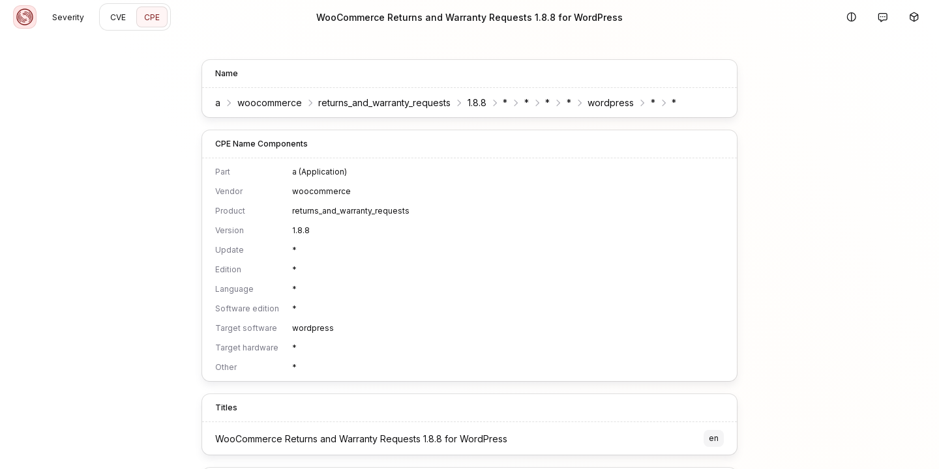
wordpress (611, 102)
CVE (118, 17)
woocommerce (269, 102)
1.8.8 (477, 102)
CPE (152, 17)
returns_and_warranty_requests (384, 102)
